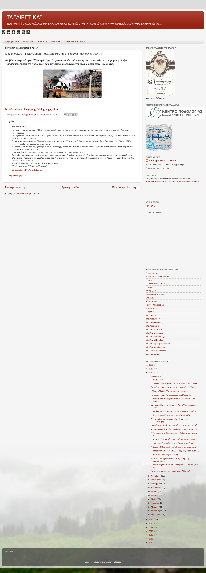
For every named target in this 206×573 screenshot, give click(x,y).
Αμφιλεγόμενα (152, 273)
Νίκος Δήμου (151, 301)
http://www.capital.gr (154, 333)
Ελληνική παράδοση (75, 41)
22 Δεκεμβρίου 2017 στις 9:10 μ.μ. (27, 170)
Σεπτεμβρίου (157, 484)
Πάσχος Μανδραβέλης (155, 305)
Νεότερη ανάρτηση (16, 187)
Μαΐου (154, 499)
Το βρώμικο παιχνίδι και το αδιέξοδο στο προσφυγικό (174, 425)
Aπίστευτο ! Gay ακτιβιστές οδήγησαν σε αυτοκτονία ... (175, 447)
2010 (151, 543)
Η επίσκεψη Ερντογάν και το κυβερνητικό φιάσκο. (172, 443)
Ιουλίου (154, 491)
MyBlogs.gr (151, 205)
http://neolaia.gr (152, 326)
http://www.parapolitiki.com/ (158, 343)
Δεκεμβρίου (156, 376)
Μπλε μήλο (150, 298)
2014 (151, 527)
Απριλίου (155, 503)
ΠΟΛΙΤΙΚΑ (28, 41)
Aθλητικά (42, 41)
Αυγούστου (156, 487)
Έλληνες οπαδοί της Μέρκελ (158, 284)
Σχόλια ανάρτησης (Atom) (28, 193)
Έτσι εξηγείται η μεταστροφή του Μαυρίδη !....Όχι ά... (174, 387)
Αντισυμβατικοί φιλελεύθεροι (162, 160)
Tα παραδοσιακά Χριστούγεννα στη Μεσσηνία (171, 395)
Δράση (149, 280)
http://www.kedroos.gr (155, 336)
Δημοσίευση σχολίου (18, 176)
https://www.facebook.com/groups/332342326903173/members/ (172, 181)
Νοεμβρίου (156, 476)
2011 (151, 539)
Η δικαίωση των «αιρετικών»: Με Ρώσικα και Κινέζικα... (175, 411)
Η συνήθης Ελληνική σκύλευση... (165, 455)
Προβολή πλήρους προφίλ (157, 168)
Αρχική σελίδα (12, 41)
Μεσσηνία (56, 41)
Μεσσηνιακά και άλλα (155, 294)
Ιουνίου (154, 495)
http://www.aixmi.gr (154, 329)
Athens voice (151, 308)
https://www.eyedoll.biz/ (156, 350)
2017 (151, 373)
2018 (151, 369)
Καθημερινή (151, 291)
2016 (151, 519)
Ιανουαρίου (156, 514)
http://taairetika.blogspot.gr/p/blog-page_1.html (32, 109)
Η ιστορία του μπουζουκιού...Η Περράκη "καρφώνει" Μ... (175, 451)
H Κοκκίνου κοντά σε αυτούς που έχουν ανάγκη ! (172, 415)
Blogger (117, 562)
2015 (151, 523)
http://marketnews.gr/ (155, 322)
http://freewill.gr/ (153, 319)
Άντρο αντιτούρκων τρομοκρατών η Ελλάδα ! (170, 471)
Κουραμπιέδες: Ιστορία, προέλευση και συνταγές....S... (174, 429)
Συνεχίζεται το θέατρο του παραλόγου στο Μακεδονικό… (175, 383)
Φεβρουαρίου (157, 511)
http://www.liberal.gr (154, 340)
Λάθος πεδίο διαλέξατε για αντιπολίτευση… (169, 391)
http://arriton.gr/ (152, 315)
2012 (151, 535)
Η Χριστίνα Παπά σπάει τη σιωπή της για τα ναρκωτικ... (175, 439)
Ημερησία (150, 287)
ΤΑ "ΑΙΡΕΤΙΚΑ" (24, 17)
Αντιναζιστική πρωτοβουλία (158, 277)
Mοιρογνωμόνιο (153, 354)
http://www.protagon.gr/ (156, 347)
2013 (151, 531)
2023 (151, 365)
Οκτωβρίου (156, 480)
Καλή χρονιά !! (157, 379)
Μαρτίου (155, 507)
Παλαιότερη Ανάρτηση (125, 187)
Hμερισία (149, 312)
